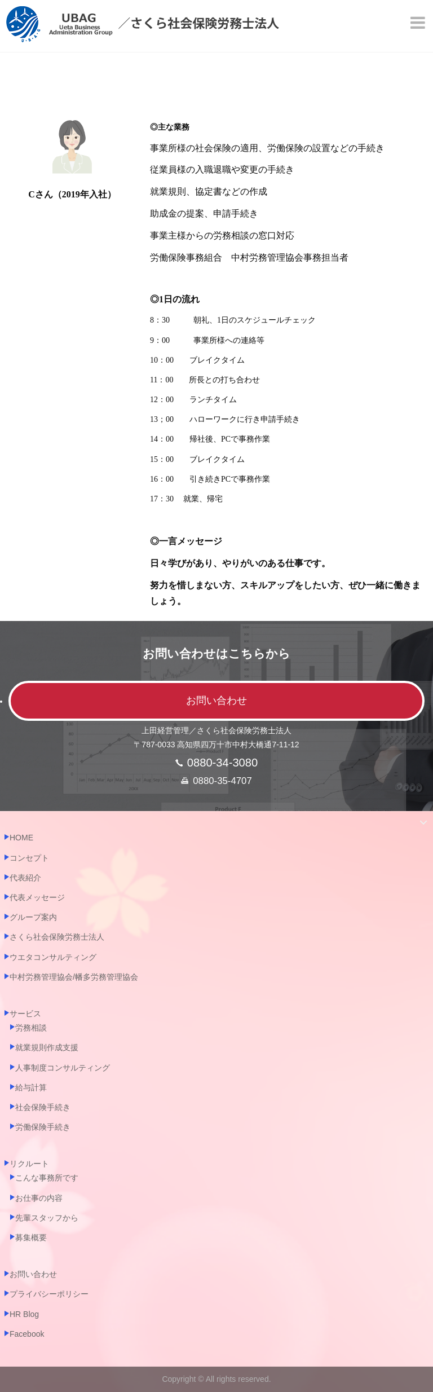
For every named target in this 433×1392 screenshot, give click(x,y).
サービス (25, 1013)
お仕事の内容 (39, 1197)
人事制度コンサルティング (62, 1067)
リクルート (29, 1163)
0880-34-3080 (222, 762)
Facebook (27, 1333)
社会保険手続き (42, 1107)
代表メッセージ (37, 897)
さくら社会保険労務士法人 (57, 936)
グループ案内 (33, 917)
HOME (21, 837)
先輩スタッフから (46, 1217)
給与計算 (31, 1087)
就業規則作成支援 (46, 1047)
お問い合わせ (216, 700)
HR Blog (24, 1314)
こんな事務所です (46, 1177)
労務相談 (31, 1027)
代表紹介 (25, 877)
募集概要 (31, 1237)
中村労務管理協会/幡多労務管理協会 (74, 976)
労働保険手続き (42, 1126)
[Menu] (418, 22)
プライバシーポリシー (49, 1293)
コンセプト (29, 857)
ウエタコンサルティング (53, 957)
